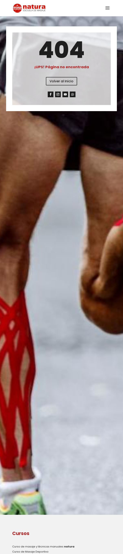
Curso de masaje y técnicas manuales (43, 546)
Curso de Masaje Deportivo (30, 552)
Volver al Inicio (61, 81)
